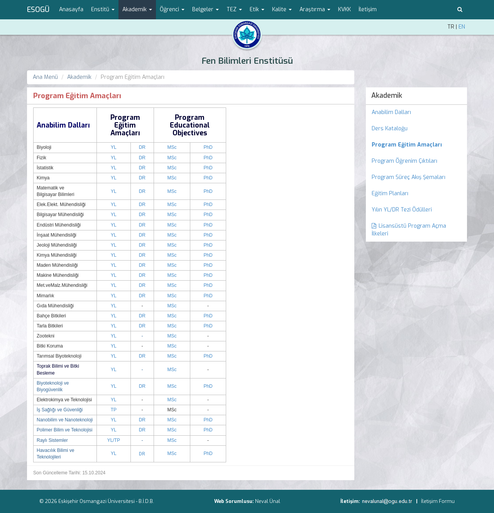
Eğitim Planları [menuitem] (390, 193)
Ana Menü (45, 77)
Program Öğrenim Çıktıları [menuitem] (404, 161)
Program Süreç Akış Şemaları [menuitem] (408, 177)
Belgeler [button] (205, 9)
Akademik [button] (137, 9)
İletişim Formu (438, 501)
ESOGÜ (38, 9)
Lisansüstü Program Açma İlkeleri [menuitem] (409, 229)
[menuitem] (416, 145)
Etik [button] (257, 9)
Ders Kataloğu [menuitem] (390, 128)
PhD (207, 147)
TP (114, 409)
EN (461, 27)
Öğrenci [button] (172, 9)
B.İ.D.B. (146, 501)
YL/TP (113, 440)
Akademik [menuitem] (386, 95)
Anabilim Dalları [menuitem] (391, 112)
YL (114, 147)
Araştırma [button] (314, 9)
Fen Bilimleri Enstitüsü (247, 60)
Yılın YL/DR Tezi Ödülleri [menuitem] (402, 209)
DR (142, 147)
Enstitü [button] (103, 9)
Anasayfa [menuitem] (71, 9)
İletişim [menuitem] (368, 9)
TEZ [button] (234, 9)
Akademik (79, 77)
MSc (172, 147)
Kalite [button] (282, 9)
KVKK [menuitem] (344, 9)
